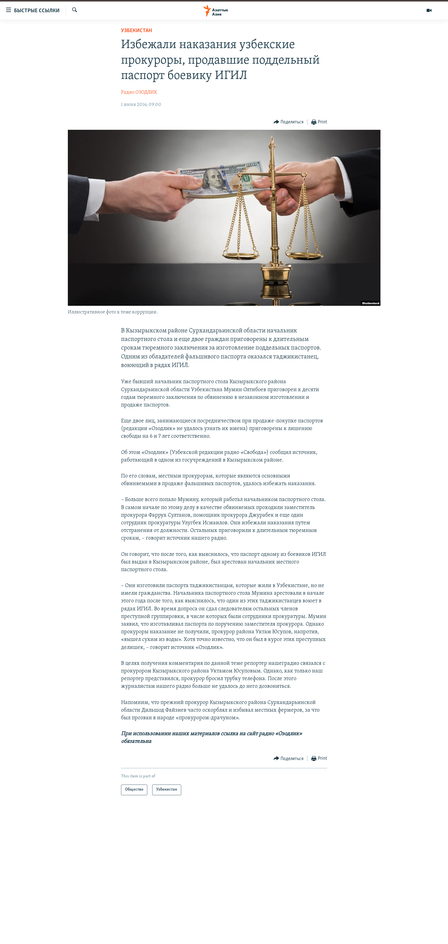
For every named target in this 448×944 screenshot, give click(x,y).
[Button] (289, 122)
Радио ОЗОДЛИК (139, 92)
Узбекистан (136, 31)
